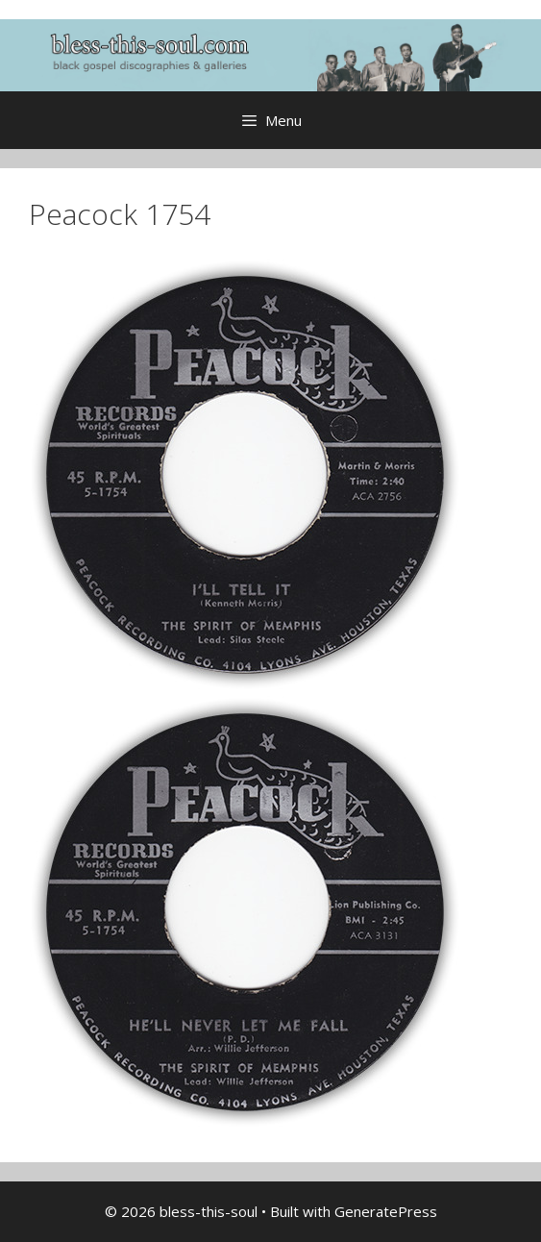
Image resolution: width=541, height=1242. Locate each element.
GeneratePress (385, 1211)
